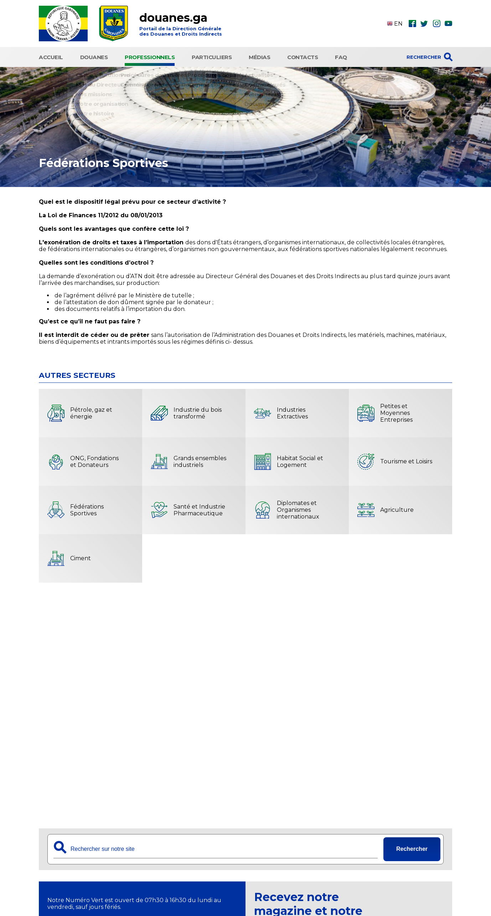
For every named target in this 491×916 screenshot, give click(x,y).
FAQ (341, 56)
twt (424, 23)
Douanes (94, 56)
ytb (448, 23)
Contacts (302, 56)
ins (436, 23)
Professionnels (150, 56)
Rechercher (412, 847)
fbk (412, 23)
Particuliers (212, 56)
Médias (259, 56)
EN (395, 23)
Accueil (51, 56)
